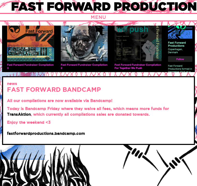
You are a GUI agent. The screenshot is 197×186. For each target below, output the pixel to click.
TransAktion (19, 114)
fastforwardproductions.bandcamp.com (46, 133)
